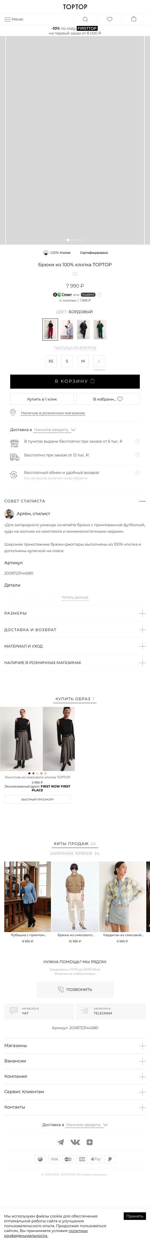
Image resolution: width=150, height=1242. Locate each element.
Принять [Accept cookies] (134, 1216)
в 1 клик (42, 399)
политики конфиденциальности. (46, 1233)
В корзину (75, 381)
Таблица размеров (75, 348)
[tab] (75, 699)
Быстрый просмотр (37, 848)
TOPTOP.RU (75, 6)
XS (51, 361)
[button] (67, 239)
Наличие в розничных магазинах (53, 412)
